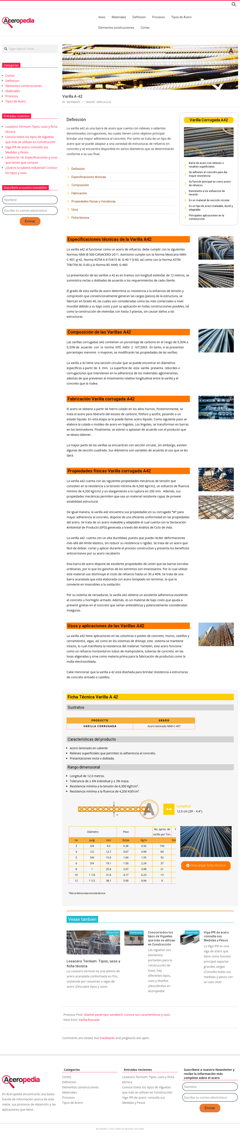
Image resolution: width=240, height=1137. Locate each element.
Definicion (12, 81)
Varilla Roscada (88, 1020)
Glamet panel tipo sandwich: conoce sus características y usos (127, 1015)
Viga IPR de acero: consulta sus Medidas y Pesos (217, 936)
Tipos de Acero (15, 101)
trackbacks (107, 1038)
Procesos (11, 96)
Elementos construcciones (23, 86)
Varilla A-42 (104, 101)
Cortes (10, 75)
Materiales (73, 101)
